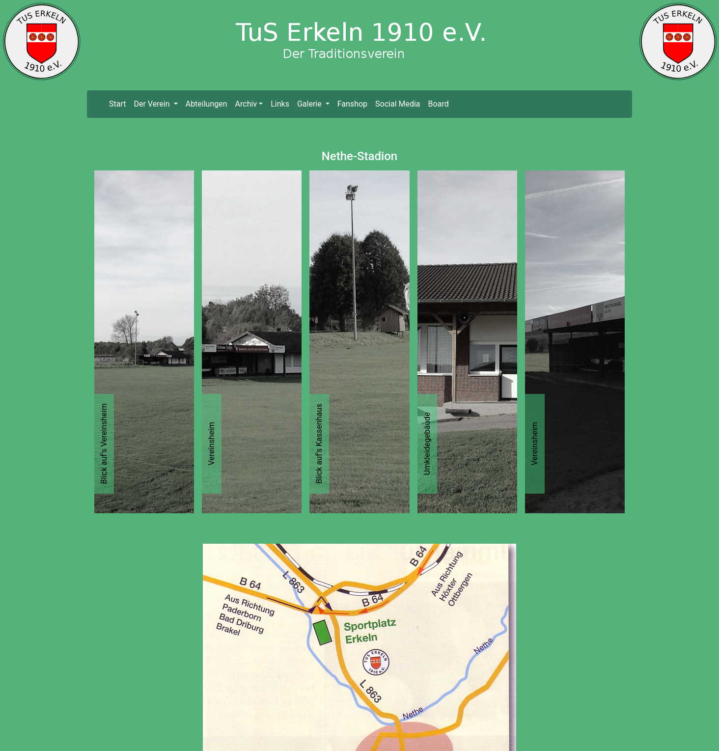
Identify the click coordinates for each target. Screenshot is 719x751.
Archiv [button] (246, 104)
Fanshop (352, 104)
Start (119, 103)
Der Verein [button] (152, 104)
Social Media (397, 104)
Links (280, 104)
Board (438, 104)
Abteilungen (206, 104)
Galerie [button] (310, 104)
